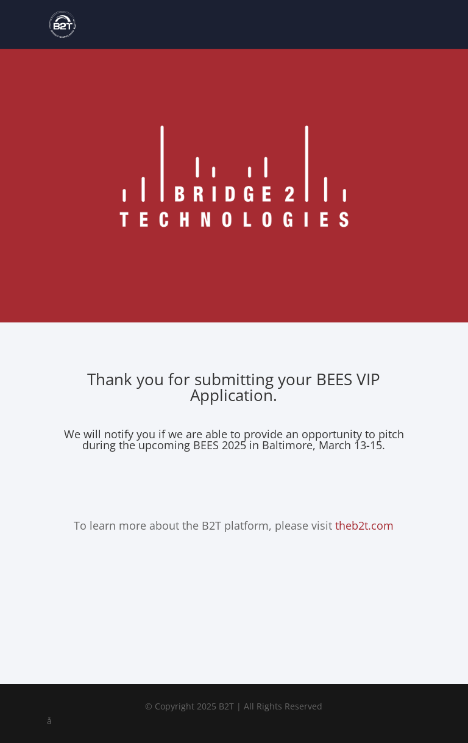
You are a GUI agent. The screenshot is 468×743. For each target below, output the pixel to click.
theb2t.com (364, 525)
